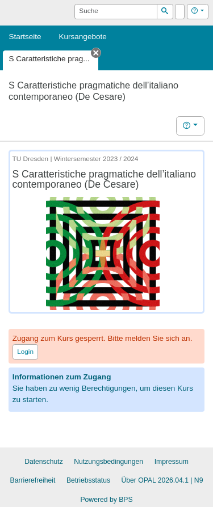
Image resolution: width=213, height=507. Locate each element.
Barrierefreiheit (33, 480)
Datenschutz (43, 462)
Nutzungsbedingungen (108, 462)
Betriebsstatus (88, 480)
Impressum (171, 462)
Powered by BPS (106, 500)
